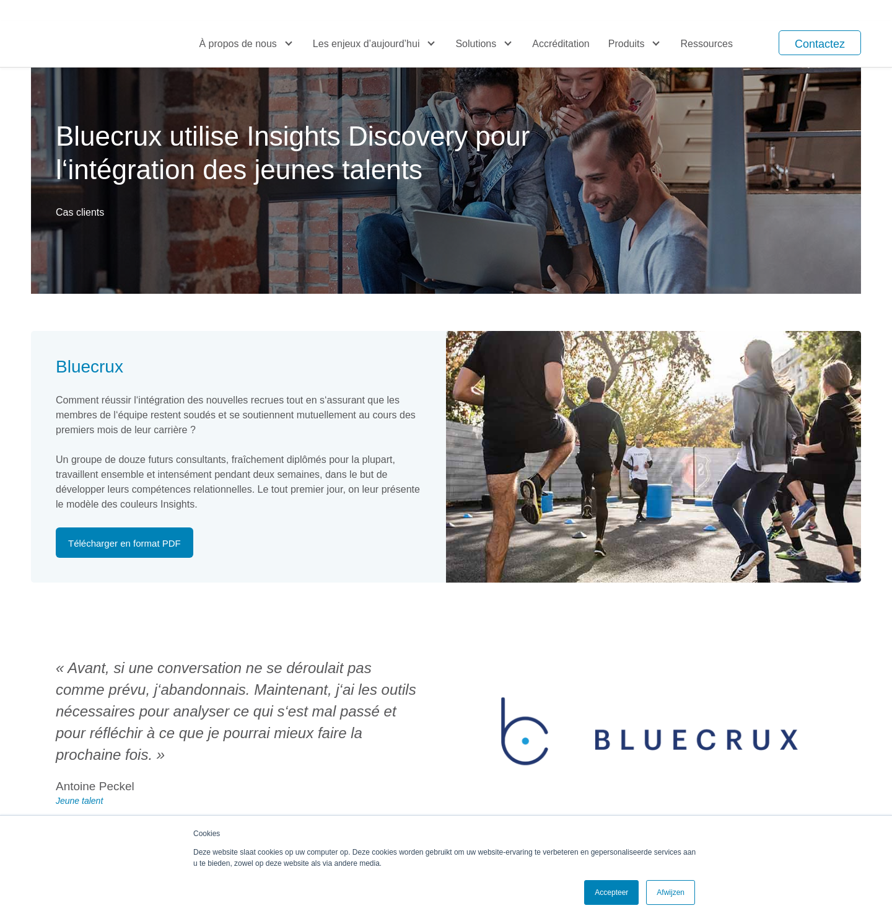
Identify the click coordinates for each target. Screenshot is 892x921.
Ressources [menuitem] (706, 43)
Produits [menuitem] (626, 43)
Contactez (820, 44)
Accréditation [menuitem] (561, 43)
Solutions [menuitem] (475, 43)
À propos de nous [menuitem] (237, 43)
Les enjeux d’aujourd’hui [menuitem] (366, 43)
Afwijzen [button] (670, 892)
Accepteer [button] (611, 892)
